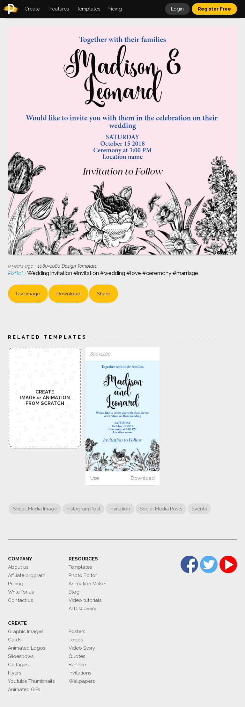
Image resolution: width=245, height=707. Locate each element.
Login (177, 9)
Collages (18, 664)
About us (18, 567)
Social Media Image (35, 509)
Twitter (209, 564)
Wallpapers (82, 681)
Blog (74, 592)
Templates (80, 567)
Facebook (189, 564)
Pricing (15, 584)
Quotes (77, 656)
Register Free (214, 9)
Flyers (14, 673)
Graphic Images (25, 631)
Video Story (82, 648)
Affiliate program (26, 575)
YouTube (228, 564)
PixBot (16, 273)
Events (199, 509)
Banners (78, 664)
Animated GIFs (24, 689)
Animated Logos (26, 648)
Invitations (80, 673)
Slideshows (20, 656)
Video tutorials (85, 600)
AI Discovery (82, 608)
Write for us (21, 592)
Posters (77, 631)
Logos (76, 640)
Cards (14, 640)
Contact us (20, 600)
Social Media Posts (161, 509)
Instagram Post (83, 509)
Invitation (120, 509)
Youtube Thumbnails (31, 681)
